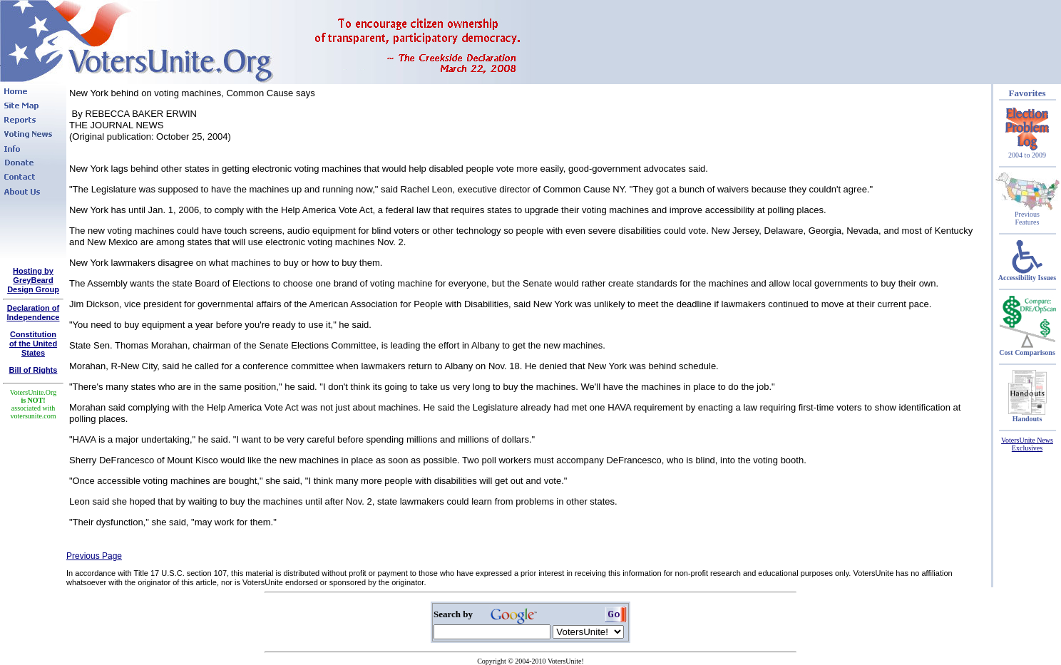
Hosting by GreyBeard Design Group (33, 280)
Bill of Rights (33, 370)
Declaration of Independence (33, 312)
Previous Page (94, 556)
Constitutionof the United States (33, 343)
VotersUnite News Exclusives (1027, 444)
